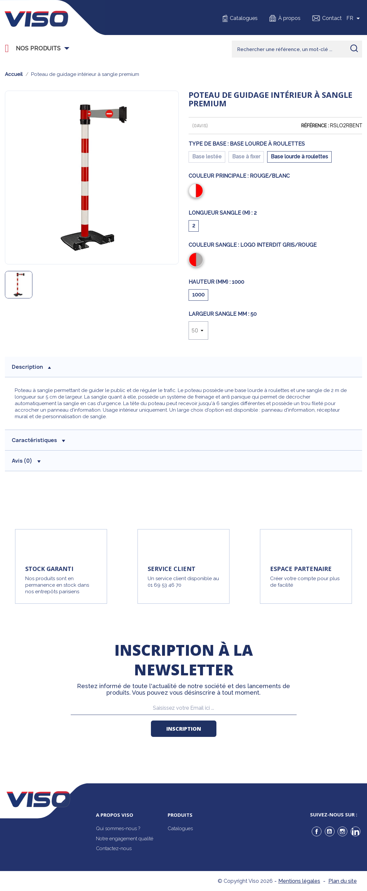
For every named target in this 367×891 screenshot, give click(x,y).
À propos (289, 18)
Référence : (315, 125)
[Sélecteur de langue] (354, 18)
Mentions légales (299, 881)
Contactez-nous (114, 848)
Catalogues (244, 18)
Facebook (316, 831)
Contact (332, 18)
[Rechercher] (297, 49)
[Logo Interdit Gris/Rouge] (197, 260)
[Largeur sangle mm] (198, 330)
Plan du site (342, 881)
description (31, 366)
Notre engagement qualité (124, 839)
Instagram (342, 831)
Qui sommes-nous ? (118, 828)
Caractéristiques (38, 440)
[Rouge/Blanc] (197, 191)
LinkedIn (355, 831)
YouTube (329, 831)
